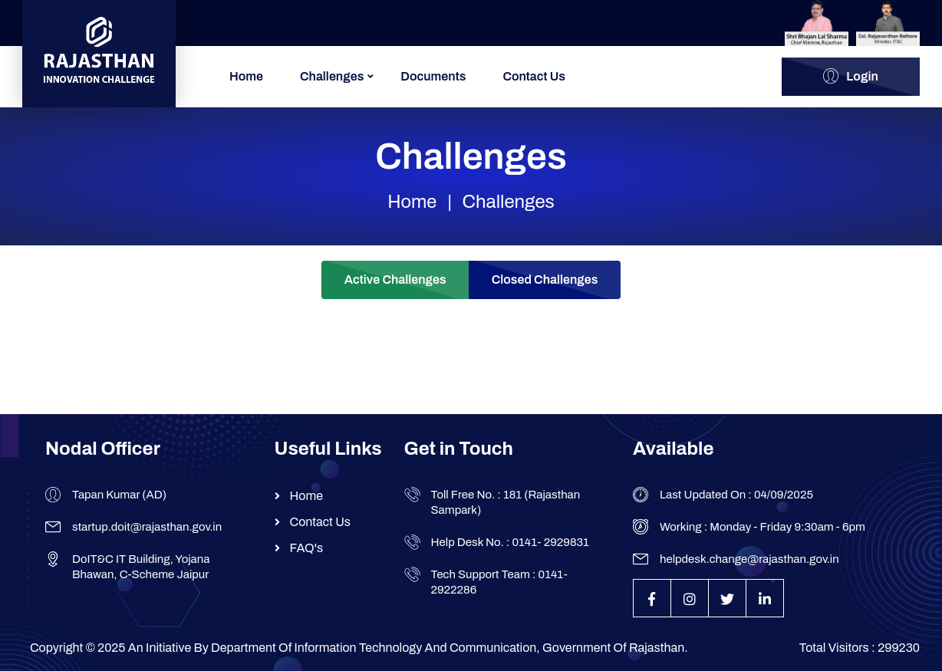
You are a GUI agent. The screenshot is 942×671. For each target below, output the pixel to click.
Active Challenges (395, 279)
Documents (433, 76)
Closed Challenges (545, 279)
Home (246, 76)
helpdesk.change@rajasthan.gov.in (749, 559)
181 (512, 494)
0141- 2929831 (550, 542)
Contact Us (533, 76)
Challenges (332, 76)
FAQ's (307, 547)
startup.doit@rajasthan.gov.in (147, 527)
